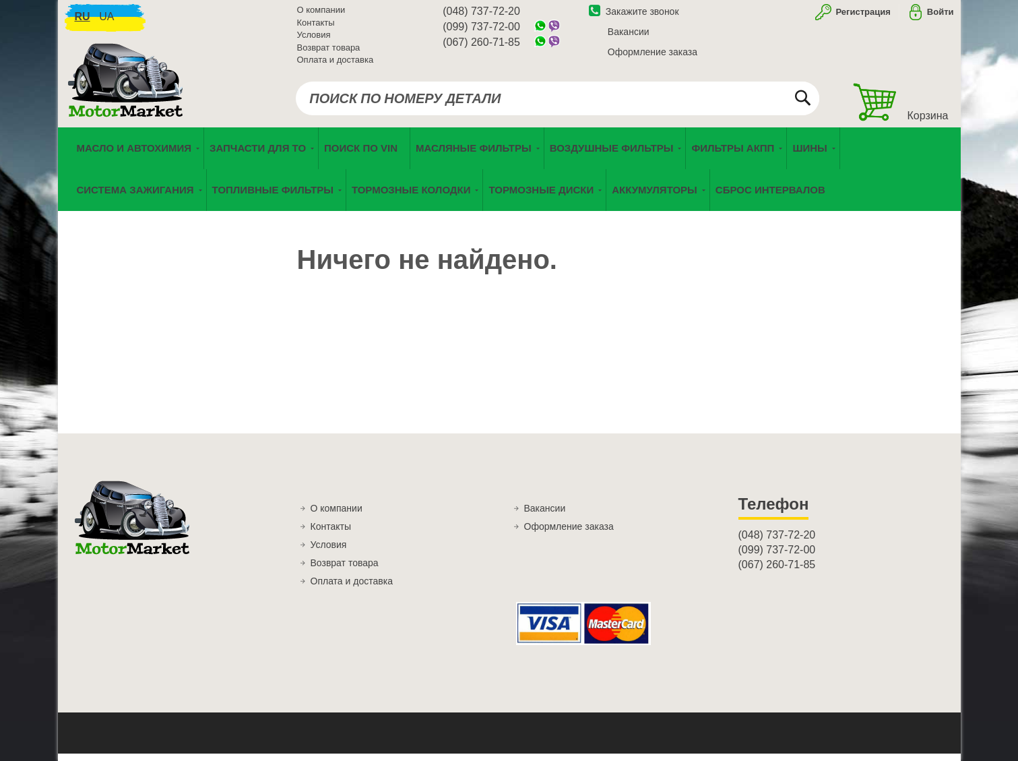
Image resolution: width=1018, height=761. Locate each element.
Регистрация (862, 16)
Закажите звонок (634, 15)
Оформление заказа (652, 56)
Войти (940, 16)
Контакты (316, 27)
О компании (321, 14)
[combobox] (557, 102)
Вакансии (628, 35)
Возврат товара (328, 52)
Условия (314, 39)
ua (106, 20)
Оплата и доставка (335, 64)
